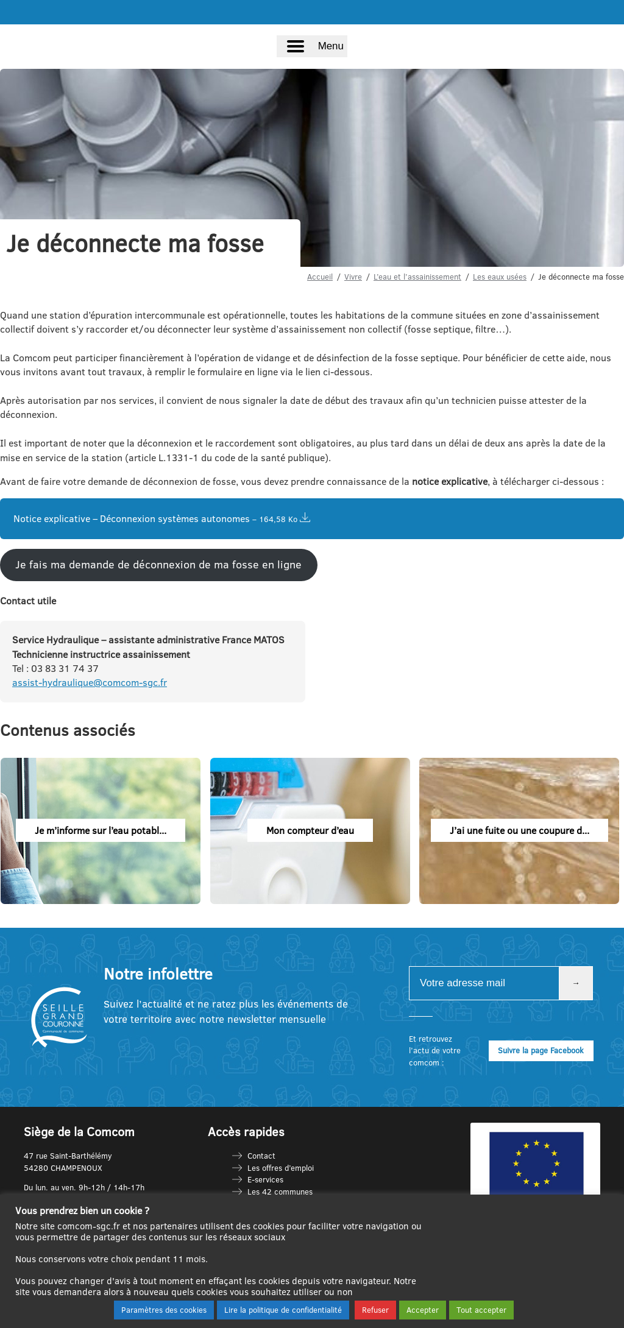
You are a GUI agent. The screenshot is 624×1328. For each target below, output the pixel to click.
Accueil (320, 276)
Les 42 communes (280, 1191)
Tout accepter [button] (481, 1309)
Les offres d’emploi (280, 1167)
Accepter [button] (422, 1309)
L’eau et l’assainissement (417, 276)
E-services (265, 1179)
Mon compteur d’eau (310, 830)
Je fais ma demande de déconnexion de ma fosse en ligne (158, 564)
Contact (261, 1155)
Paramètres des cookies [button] (164, 1309)
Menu (331, 46)
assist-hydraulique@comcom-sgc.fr (89, 682)
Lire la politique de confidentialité (283, 1309)
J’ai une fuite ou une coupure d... (519, 830)
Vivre (353, 276)
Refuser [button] (375, 1309)
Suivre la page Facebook (541, 1050)
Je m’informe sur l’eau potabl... (100, 830)
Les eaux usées (499, 276)
